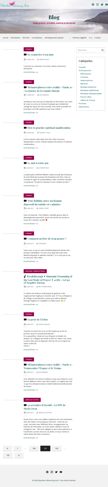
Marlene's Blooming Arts (48, 480)
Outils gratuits (85, 70)
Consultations (37, 38)
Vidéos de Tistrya (32, 400)
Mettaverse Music (45, 287)
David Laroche (44, 324)
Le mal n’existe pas (38, 163)
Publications (84, 107)
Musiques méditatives (89, 90)
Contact (98, 38)
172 (8, 455)
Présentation (15, 38)
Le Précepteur (44, 168)
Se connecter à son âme (41, 54)
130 (34, 448)
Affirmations (85, 74)
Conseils (29, 49)
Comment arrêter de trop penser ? (47, 238)
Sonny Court (44, 208)
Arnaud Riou (44, 59)
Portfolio (82, 103)
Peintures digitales (80, 38)
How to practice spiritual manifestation (49, 127)
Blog (90, 38)
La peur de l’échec (38, 319)
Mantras (84, 84)
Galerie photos (86, 80)
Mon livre (26, 38)
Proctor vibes (85, 97)
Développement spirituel (54, 38)
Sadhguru (42, 244)
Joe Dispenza (44, 95)
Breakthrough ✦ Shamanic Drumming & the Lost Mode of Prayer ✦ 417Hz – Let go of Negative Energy (48, 279)
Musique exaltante (88, 87)
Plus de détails (31, 72)
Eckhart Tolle (45, 133)
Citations (84, 77)
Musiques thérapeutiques (35, 271)
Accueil (5, 38)
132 (57, 448)
